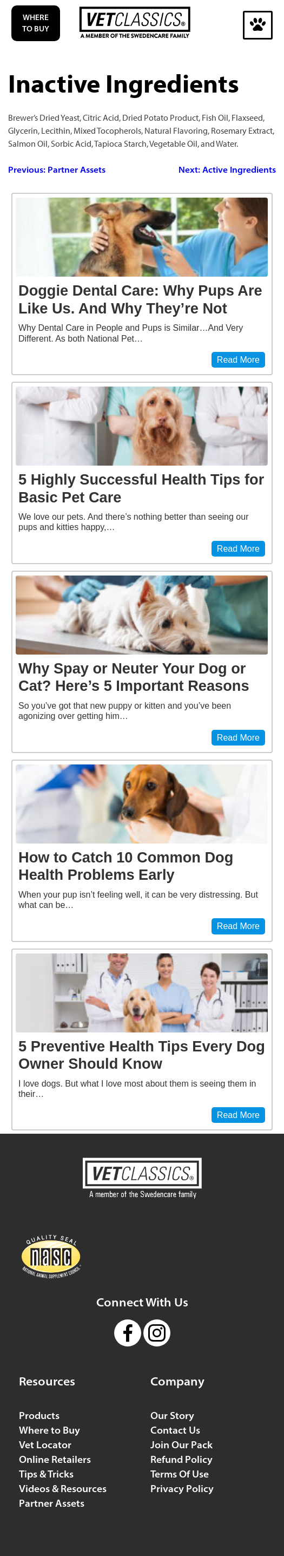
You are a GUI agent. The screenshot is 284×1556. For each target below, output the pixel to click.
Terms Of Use (179, 1474)
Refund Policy (181, 1459)
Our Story (172, 1415)
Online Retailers (55, 1459)
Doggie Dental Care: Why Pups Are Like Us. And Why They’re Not (140, 299)
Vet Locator (45, 1445)
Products (39, 1415)
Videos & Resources (63, 1488)
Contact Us (175, 1430)
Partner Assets (51, 1503)
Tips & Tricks (46, 1474)
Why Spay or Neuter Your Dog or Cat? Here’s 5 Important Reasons (133, 677)
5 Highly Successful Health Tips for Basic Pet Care (141, 488)
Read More (238, 359)
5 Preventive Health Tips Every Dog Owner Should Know (141, 1055)
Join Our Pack (181, 1445)
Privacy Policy (182, 1488)
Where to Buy (35, 23)
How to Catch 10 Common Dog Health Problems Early (125, 866)
